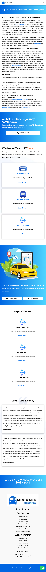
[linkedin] (28, 509)
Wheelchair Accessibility (23, 526)
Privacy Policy (30, 568)
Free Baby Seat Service (23, 528)
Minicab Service (23, 516)
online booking (6, 107)
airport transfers (19, 24)
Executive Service (23, 524)
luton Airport (23, 540)
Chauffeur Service (23, 521)
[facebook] (16, 509)
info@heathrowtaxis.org (23, 555)
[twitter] (19, 509)
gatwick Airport (23, 543)
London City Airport (23, 545)
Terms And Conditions (18, 568)
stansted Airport (23, 548)
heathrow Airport (23, 538)
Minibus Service (23, 519)
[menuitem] (23, 516)
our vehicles (37, 43)
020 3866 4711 (25, 107)
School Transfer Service (23, 531)
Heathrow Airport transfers (20, 99)
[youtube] (25, 509)
